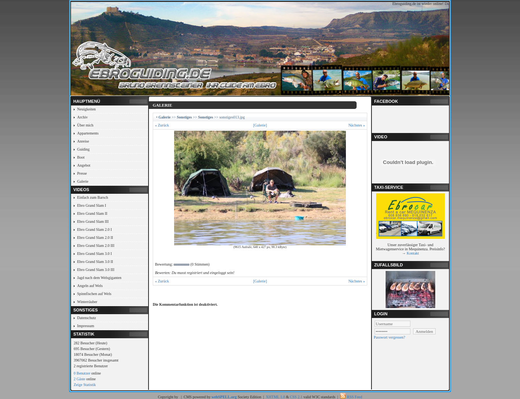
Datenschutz (86, 318)
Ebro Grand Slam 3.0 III (95, 270)
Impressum (85, 326)
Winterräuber (87, 302)
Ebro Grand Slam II (92, 213)
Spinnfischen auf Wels (94, 294)
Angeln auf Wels (90, 286)
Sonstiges (184, 117)
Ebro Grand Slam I (91, 205)
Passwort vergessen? (389, 337)
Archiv (82, 117)
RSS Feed (354, 397)
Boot (80, 157)
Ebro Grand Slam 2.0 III (95, 245)
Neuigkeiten (86, 109)
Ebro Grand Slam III (92, 221)
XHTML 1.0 (275, 397)
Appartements (88, 133)
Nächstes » (356, 125)
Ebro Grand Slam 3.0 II (95, 262)
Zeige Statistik (85, 385)
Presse (82, 173)
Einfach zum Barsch (92, 197)
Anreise (83, 141)
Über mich (85, 125)
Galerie (82, 181)
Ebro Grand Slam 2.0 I (94, 229)
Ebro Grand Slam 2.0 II (95, 237)
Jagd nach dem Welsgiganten (99, 278)
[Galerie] (260, 125)
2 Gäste (79, 379)
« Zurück (162, 125)
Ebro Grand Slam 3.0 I (94, 253)
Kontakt (413, 253)
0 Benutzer (82, 373)
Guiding (83, 149)
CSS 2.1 (296, 397)
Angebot (83, 165)
